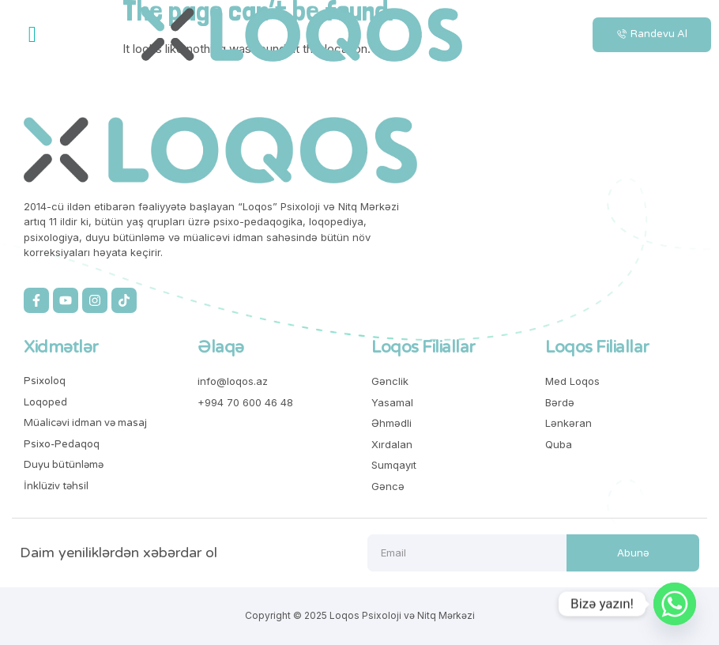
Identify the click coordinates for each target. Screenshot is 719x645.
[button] (32, 34)
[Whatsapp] (674, 604)
